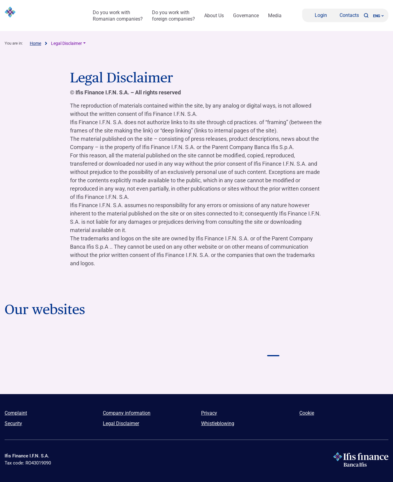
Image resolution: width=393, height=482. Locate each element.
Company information (126, 413)
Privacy (209, 413)
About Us (214, 15)
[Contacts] (345, 15)
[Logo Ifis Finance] (38, 15)
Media (275, 15)
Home (35, 43)
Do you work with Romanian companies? (118, 16)
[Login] (317, 15)
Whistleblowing (217, 423)
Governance (246, 15)
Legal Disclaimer (66, 43)
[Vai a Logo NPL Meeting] (350, 343)
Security (13, 423)
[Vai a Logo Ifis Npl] (196, 343)
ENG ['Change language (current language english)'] (378, 16)
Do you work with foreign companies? (173, 16)
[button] (366, 15)
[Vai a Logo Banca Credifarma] (119, 343)
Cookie (306, 413)
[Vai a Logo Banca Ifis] (43, 343)
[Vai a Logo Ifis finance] (273, 343)
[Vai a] (43, 372)
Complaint (16, 413)
